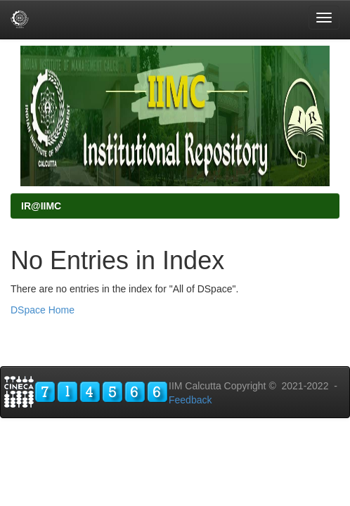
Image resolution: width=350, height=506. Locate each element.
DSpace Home (42, 310)
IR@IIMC (41, 206)
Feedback (190, 400)
